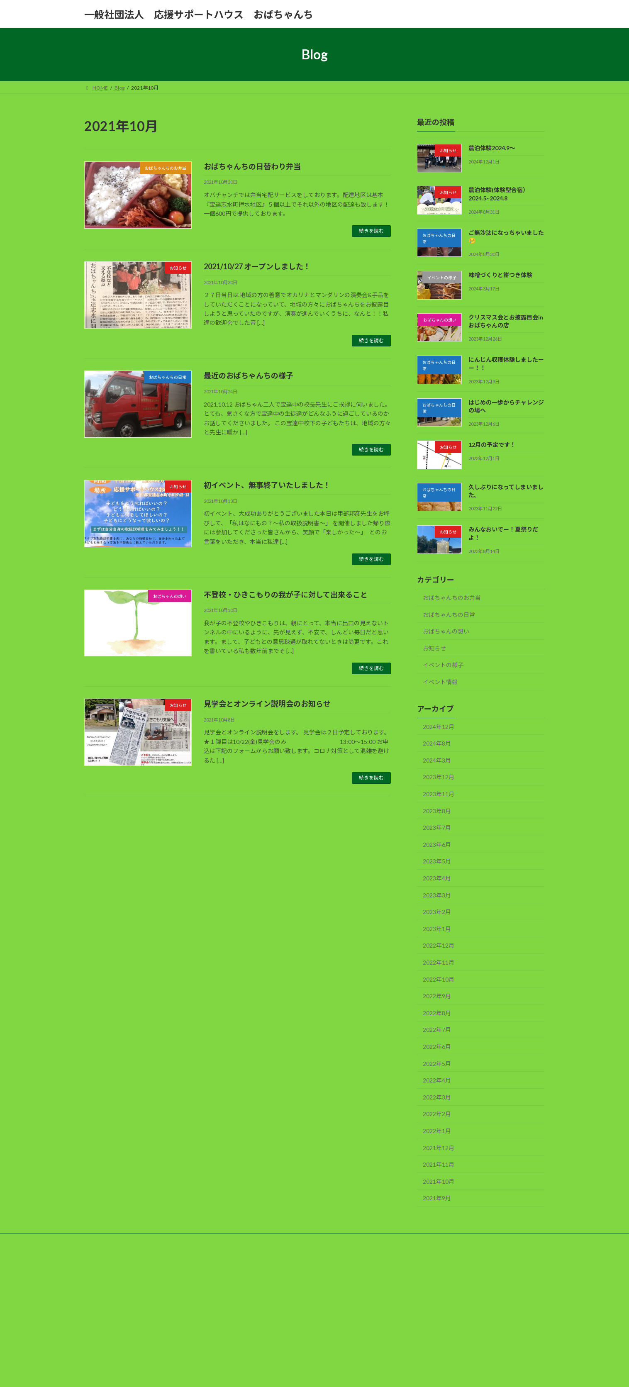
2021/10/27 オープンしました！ (257, 266)
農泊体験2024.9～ (491, 147)
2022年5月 (437, 1063)
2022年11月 (438, 962)
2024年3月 (437, 760)
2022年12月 (438, 945)
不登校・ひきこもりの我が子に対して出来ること (286, 594)
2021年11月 (438, 1164)
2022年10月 (438, 979)
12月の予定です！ (492, 445)
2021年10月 (438, 1181)
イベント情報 (440, 681)
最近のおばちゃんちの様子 (248, 375)
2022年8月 (437, 1012)
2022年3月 (437, 1097)
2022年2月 (437, 1114)
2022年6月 (437, 1046)
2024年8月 (437, 743)
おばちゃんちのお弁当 (452, 597)
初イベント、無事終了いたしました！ (267, 485)
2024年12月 (438, 726)
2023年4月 (437, 878)
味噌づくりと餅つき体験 (500, 275)
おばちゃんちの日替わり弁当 (252, 166)
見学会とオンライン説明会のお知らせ (267, 703)
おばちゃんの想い (446, 631)
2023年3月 (437, 895)
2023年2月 (437, 911)
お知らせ (434, 648)
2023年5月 (437, 861)
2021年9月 (437, 1198)
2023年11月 (438, 793)
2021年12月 (438, 1147)
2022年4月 (437, 1080)
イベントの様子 (443, 664)
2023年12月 (438, 777)
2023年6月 (437, 844)
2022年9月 (437, 995)
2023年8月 (437, 810)
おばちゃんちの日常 (449, 614)
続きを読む (371, 231)
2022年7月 (437, 1030)
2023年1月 (437, 928)
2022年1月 (437, 1130)
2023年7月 (437, 827)
